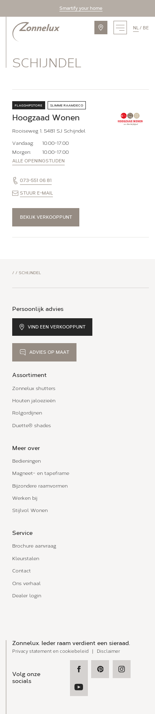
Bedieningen (26, 461)
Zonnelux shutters (33, 388)
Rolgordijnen (27, 413)
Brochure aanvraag (34, 546)
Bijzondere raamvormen (40, 486)
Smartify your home (81, 8)
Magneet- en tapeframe (40, 473)
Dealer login (26, 595)
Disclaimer (108, 651)
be (146, 28)
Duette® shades (31, 425)
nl (136, 28)
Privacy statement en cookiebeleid (50, 651)
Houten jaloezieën (33, 400)
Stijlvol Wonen (30, 510)
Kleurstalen (25, 558)
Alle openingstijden (38, 161)
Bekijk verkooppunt (46, 217)
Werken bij (24, 498)
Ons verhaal (26, 583)
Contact (21, 571)
